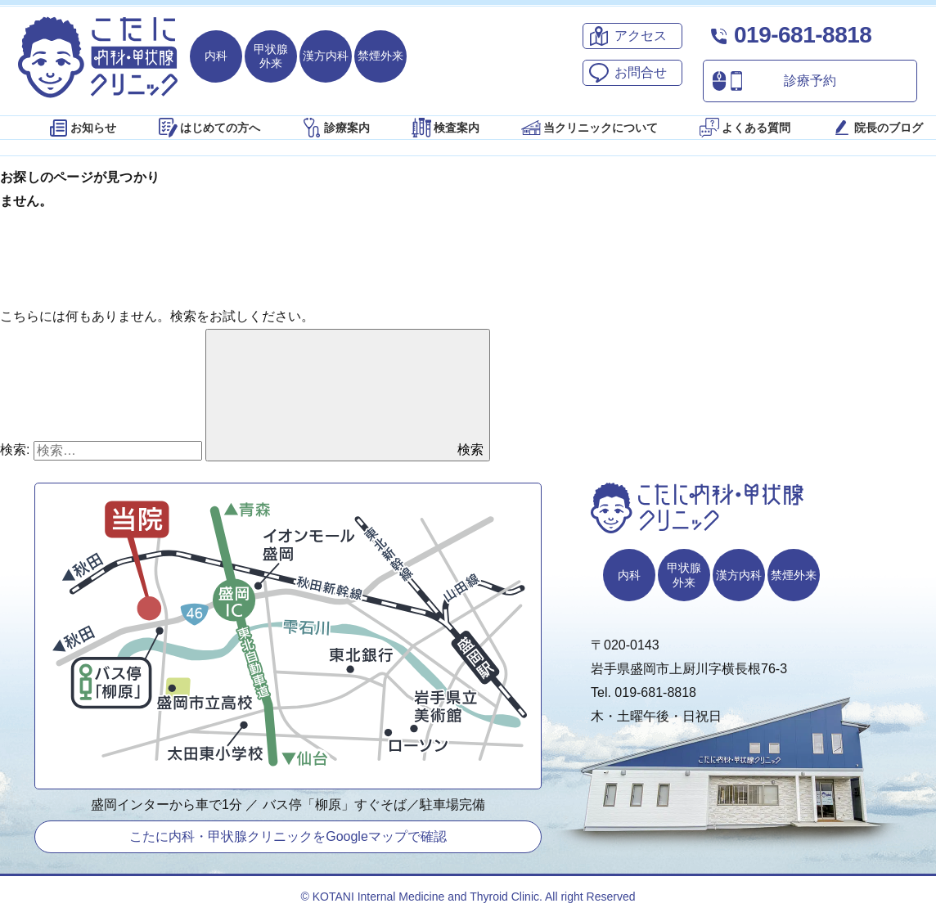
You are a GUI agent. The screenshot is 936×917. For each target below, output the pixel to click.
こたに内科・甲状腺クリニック (98, 57)
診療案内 (334, 127)
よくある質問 (743, 127)
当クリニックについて (588, 127)
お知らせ (81, 127)
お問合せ (625, 73)
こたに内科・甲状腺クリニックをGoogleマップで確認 (288, 836)
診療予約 (770, 81)
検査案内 (444, 127)
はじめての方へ (207, 127)
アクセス (625, 36)
